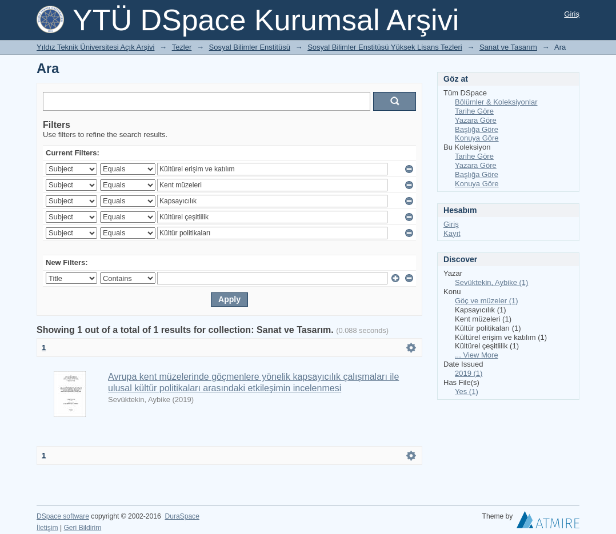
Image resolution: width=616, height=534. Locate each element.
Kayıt (452, 233)
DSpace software (63, 516)
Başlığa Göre (476, 129)
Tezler (182, 47)
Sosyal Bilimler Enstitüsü (249, 47)
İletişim (47, 528)
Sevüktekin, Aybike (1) (491, 282)
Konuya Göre (477, 138)
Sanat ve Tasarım (508, 47)
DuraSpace (182, 516)
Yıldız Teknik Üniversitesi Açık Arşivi (95, 47)
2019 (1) (468, 373)
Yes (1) (466, 391)
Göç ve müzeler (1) (486, 300)
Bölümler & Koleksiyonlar (496, 102)
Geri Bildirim (82, 528)
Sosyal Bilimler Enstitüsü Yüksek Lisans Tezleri (384, 47)
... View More (476, 355)
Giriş (571, 14)
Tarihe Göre (474, 111)
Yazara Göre (476, 120)
